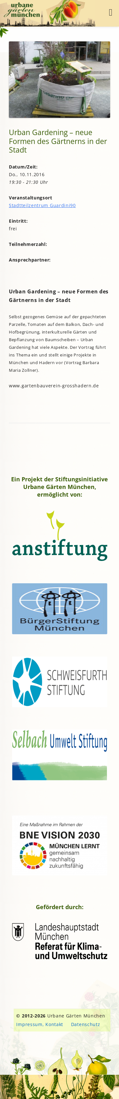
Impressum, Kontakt (39, 1024)
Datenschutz (85, 1024)
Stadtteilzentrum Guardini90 (42, 205)
